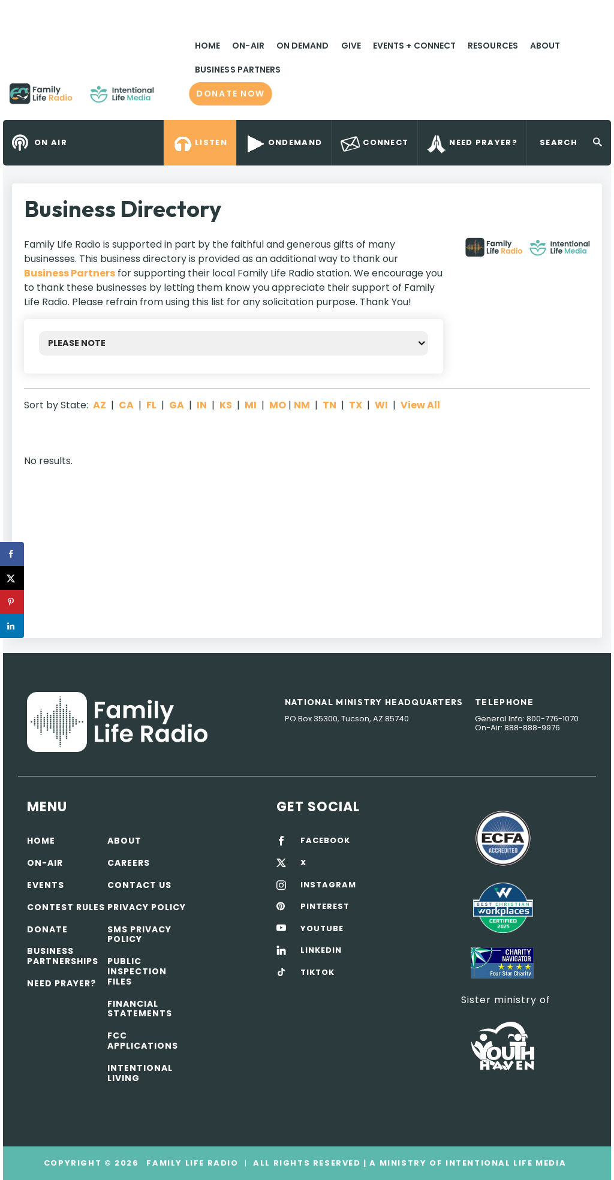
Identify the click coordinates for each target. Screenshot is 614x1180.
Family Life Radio (171, 98)
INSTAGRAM (328, 885)
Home (207, 46)
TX (355, 405)
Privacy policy (146, 907)
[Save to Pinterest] (12, 602)
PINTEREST (325, 906)
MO (277, 405)
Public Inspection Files (137, 971)
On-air (45, 863)
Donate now (230, 94)
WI (381, 405)
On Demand (302, 46)
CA (126, 405)
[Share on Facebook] (12, 554)
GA (176, 405)
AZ (99, 405)
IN (202, 405)
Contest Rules (66, 907)
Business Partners (238, 70)
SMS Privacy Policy (139, 934)
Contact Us (139, 885)
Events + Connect (414, 46)
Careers (128, 863)
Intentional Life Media (504, 1163)
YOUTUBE (322, 929)
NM (302, 405)
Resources (493, 46)
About (545, 46)
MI (251, 405)
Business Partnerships (62, 956)
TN (329, 405)
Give (351, 46)
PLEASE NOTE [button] (77, 343)
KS (225, 405)
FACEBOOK (325, 840)
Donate (47, 929)
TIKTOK (317, 972)
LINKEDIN (321, 950)
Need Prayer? (61, 983)
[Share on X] (12, 578)
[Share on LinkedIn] (12, 626)
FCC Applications (142, 1041)
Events (45, 885)
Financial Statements (139, 1009)
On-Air (248, 46)
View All (420, 405)
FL (151, 405)
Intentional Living (140, 1073)
